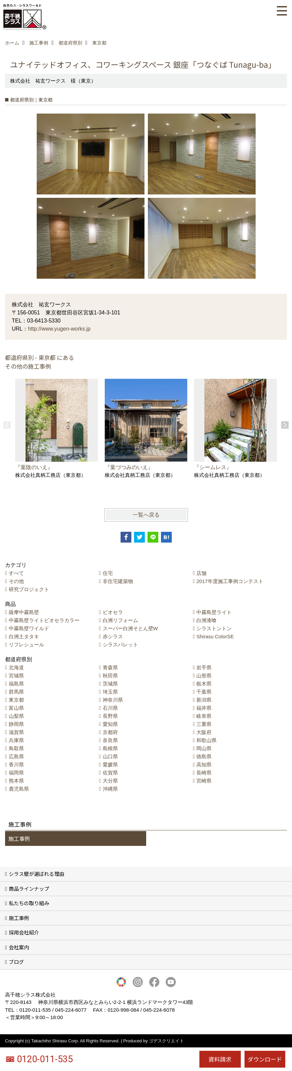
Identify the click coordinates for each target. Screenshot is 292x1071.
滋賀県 (16, 732)
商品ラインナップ (29, 888)
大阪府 (204, 732)
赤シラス (113, 636)
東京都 (16, 700)
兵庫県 (16, 740)
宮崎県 (204, 781)
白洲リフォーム (120, 620)
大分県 (110, 781)
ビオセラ (113, 612)
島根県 (110, 748)
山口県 (110, 756)
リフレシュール (26, 644)
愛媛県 (110, 764)
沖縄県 (110, 789)
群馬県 (16, 692)
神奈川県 (113, 700)
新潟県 (204, 700)
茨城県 (110, 683)
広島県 (16, 756)
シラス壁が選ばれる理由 (36, 873)
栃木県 (204, 683)
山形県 (204, 675)
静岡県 (16, 724)
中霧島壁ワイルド (29, 628)
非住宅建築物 (118, 581)
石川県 (110, 708)
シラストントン (214, 628)
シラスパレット (120, 644)
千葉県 (204, 692)
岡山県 (204, 748)
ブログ (16, 961)
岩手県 (204, 667)
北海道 (16, 667)
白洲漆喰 (206, 620)
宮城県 (16, 675)
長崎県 (204, 772)
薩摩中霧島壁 (24, 612)
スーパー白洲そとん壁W (130, 628)
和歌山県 (206, 740)
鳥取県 (16, 748)
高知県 (204, 764)
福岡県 (16, 772)
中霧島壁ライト (214, 612)
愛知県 (110, 724)
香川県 (16, 764)
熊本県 (16, 781)
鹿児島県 (19, 789)
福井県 (204, 708)
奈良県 (110, 740)
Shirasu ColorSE (215, 636)
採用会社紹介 (24, 932)
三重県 (204, 724)
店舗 (201, 573)
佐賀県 (110, 772)
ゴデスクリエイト (166, 1040)
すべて (16, 573)
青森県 (110, 667)
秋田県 (110, 675)
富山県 (16, 708)
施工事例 (19, 838)
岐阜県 (204, 716)
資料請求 (219, 1059)
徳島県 (204, 756)
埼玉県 (110, 692)
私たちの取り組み (29, 903)
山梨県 (16, 716)
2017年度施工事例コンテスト (229, 581)
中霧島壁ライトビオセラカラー (44, 620)
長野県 (110, 716)
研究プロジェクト (29, 589)
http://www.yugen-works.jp (59, 329)
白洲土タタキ (24, 636)
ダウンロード (265, 1059)
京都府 (110, 732)
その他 (16, 581)
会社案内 (19, 947)
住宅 (108, 573)
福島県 (16, 683)
